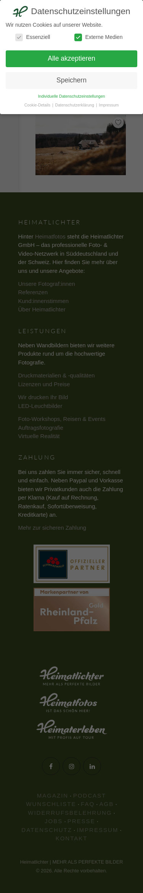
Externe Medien (98, 37)
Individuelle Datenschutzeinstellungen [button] (71, 96)
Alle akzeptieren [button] (71, 58)
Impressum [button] (109, 105)
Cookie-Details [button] (37, 105)
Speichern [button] (71, 80)
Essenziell (32, 37)
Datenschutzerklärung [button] (75, 105)
